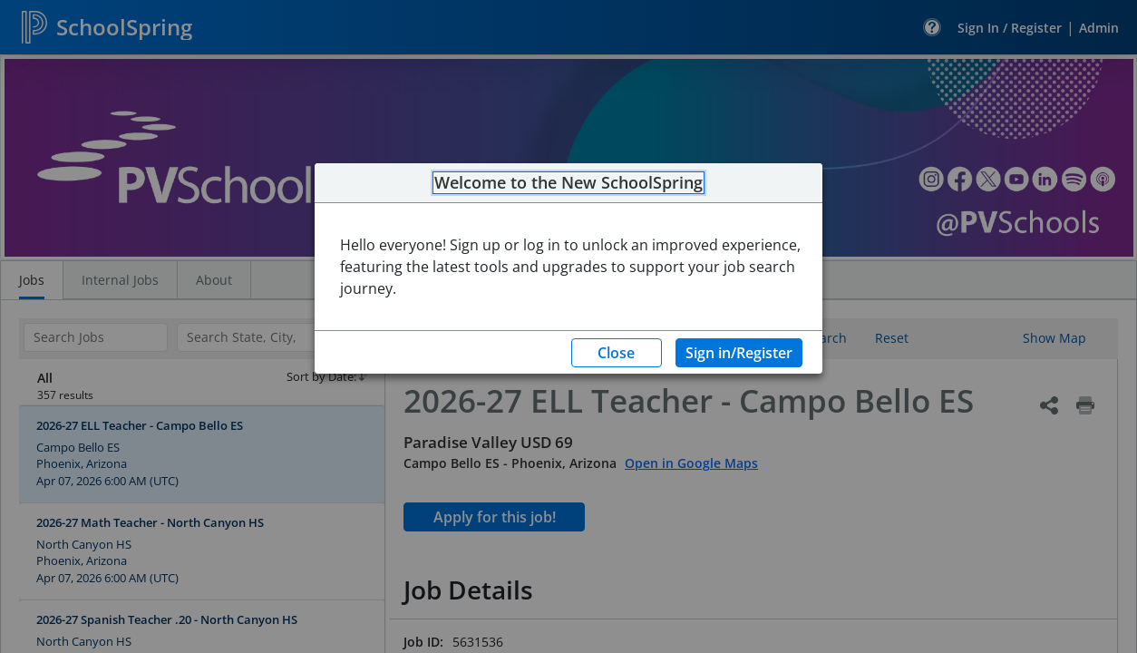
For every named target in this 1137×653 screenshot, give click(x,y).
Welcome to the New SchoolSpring (568, 183)
